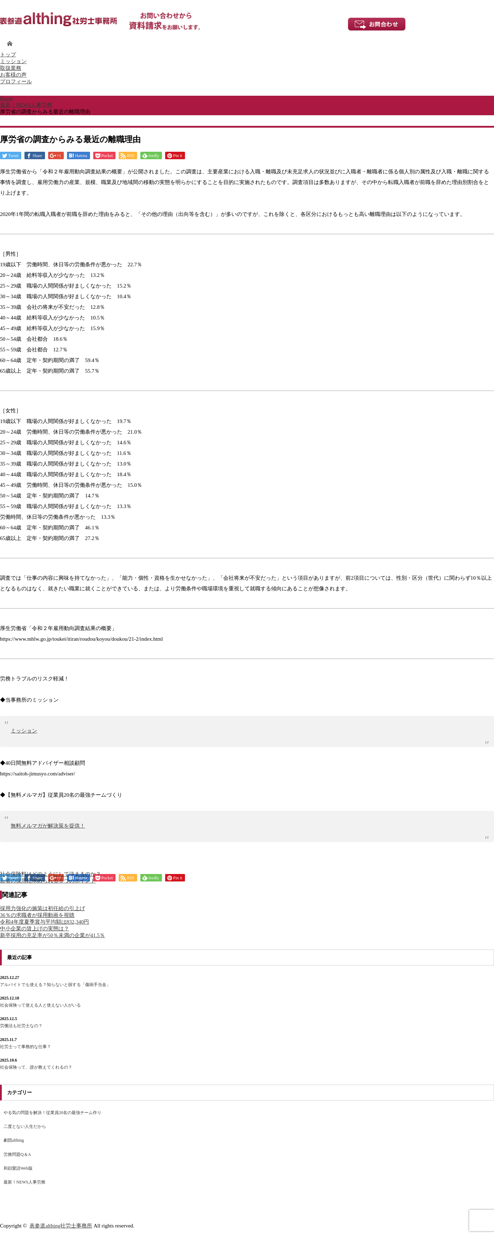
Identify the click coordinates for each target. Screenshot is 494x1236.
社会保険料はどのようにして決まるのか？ (50, 874)
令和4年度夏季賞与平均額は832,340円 (44, 922)
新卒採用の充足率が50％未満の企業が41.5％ (52, 935)
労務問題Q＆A (17, 1154)
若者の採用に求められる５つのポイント (48, 881)
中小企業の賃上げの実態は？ (34, 928)
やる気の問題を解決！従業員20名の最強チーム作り (52, 1112)
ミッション (13, 61)
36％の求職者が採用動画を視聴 (37, 915)
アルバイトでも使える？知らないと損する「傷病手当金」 (55, 984)
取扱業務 (10, 68)
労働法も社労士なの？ (21, 1025)
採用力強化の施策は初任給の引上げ (42, 908)
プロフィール (16, 81)
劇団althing (14, 1140)
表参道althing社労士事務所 (60, 1226)
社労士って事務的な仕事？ (25, 1046)
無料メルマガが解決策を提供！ (48, 826)
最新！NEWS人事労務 (24, 1182)
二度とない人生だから (25, 1126)
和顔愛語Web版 (18, 1168)
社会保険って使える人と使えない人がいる (40, 1005)
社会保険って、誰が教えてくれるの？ (36, 1067)
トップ (8, 54)
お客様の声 (13, 75)
